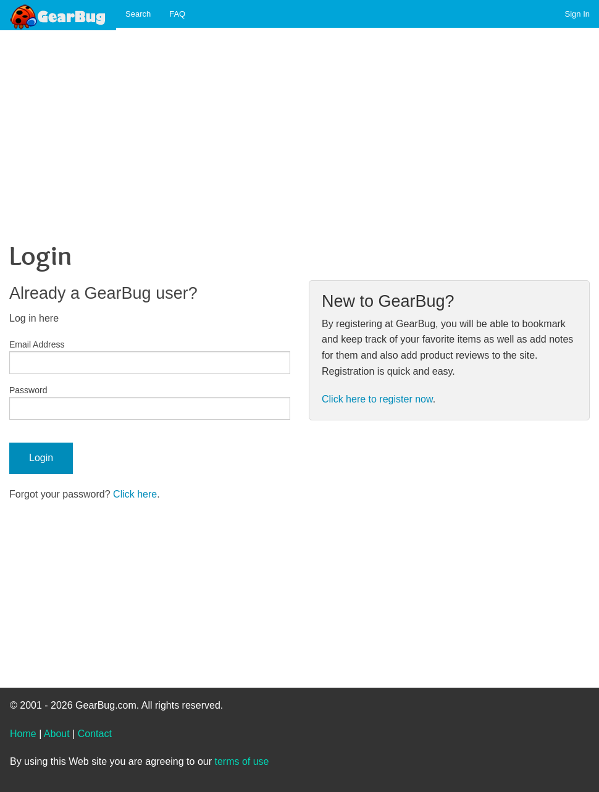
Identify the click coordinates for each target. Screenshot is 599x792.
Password (28, 390)
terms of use (241, 761)
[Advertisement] (294, 124)
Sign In (577, 14)
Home (23, 733)
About (57, 733)
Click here (135, 494)
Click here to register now (377, 399)
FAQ (177, 14)
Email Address (36, 344)
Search (138, 14)
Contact (95, 733)
